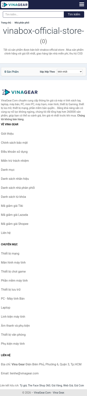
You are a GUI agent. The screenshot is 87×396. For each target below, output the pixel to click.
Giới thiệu (7, 133)
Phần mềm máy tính (14, 280)
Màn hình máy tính (13, 262)
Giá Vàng (57, 385)
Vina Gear (58, 392)
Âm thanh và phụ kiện (15, 325)
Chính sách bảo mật (14, 142)
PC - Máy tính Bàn (13, 298)
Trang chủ (6, 22)
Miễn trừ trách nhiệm (15, 160)
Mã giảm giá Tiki (12, 206)
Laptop (5, 307)
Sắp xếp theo (47, 71)
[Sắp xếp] (69, 71)
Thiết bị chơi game (13, 271)
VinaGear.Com (42, 392)
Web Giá (68, 385)
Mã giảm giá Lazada (14, 215)
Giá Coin (79, 385)
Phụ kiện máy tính (13, 343)
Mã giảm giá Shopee (14, 224)
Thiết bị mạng (10, 253)
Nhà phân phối (22, 22)
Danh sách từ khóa (13, 197)
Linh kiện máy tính (13, 316)
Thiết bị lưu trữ (11, 289)
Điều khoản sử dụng (14, 151)
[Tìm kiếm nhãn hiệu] (33, 14)
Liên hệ (6, 233)
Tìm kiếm (74, 14)
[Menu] (81, 4)
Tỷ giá (23, 385)
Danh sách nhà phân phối (18, 188)
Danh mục (8, 170)
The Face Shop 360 (39, 385)
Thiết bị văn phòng (13, 334)
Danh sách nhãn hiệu (15, 179)
